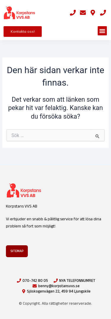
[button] (102, 31)
